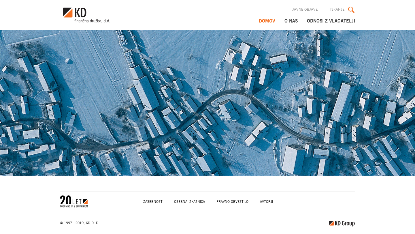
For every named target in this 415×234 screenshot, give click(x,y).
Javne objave (305, 10)
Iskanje (337, 10)
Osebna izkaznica (189, 201)
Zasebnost (153, 201)
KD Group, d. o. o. (89, 15)
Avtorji (266, 201)
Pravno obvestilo (232, 201)
